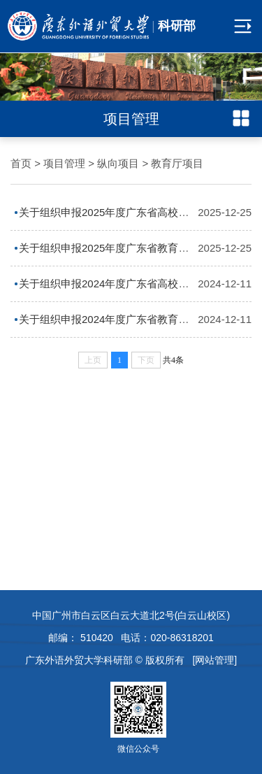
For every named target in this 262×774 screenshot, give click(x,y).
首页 (20, 163)
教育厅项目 (177, 163)
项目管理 (64, 163)
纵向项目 (118, 163)
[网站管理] (214, 660)
